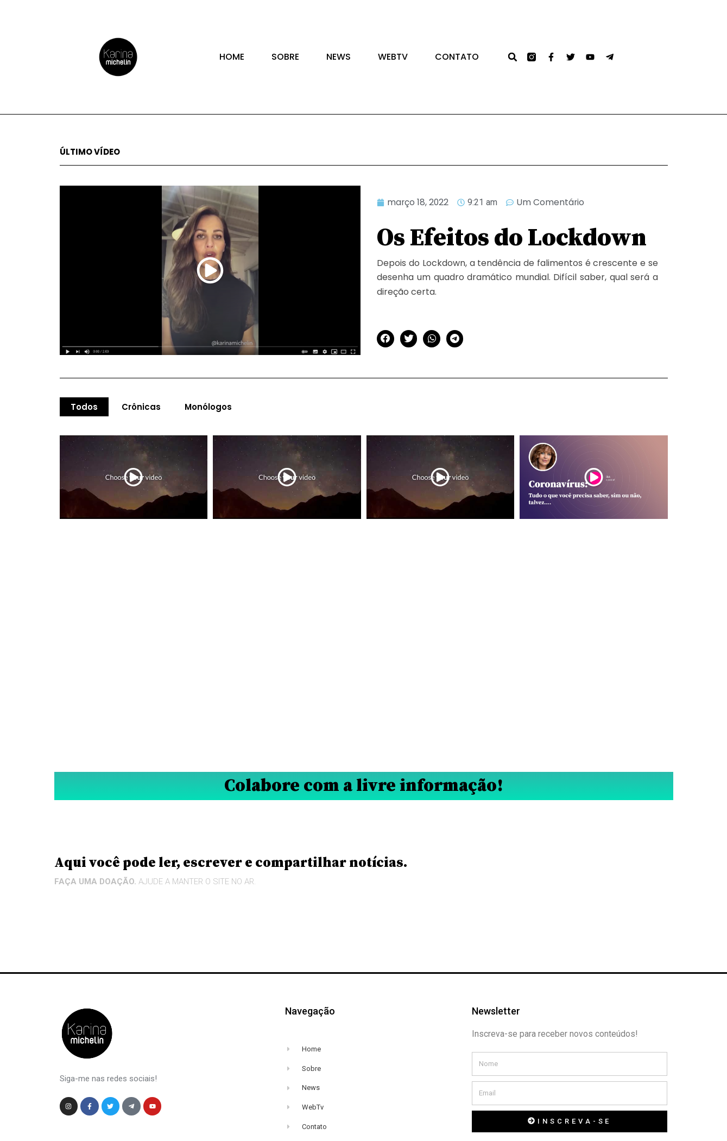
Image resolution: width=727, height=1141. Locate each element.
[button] (512, 57)
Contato (457, 57)
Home (231, 57)
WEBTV (393, 57)
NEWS (338, 57)
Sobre (285, 57)
